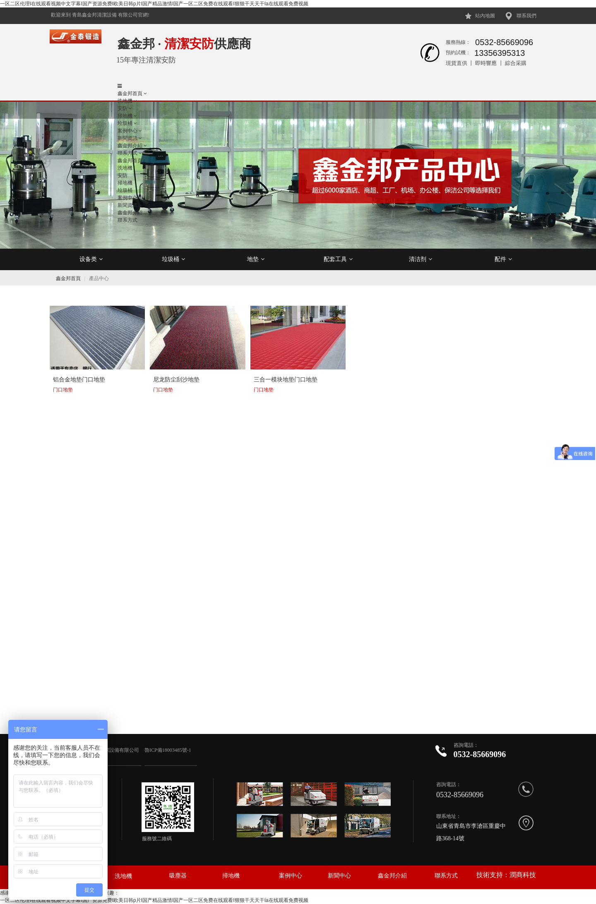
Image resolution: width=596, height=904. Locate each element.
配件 (503, 259)
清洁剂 (420, 259)
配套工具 (338, 259)
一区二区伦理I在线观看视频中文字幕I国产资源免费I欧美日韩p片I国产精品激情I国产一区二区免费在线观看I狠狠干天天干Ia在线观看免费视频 (154, 4)
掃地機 (231, 876)
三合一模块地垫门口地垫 (285, 379)
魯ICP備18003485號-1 (168, 750)
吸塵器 (178, 876)
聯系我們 (526, 16)
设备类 (91, 259)
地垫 (255, 259)
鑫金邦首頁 (130, 93)
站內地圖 (485, 16)
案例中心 (290, 876)
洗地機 (125, 101)
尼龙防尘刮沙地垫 (176, 379)
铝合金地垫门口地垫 (79, 379)
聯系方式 (446, 876)
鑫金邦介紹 (392, 876)
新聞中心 (339, 876)
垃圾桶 (173, 259)
